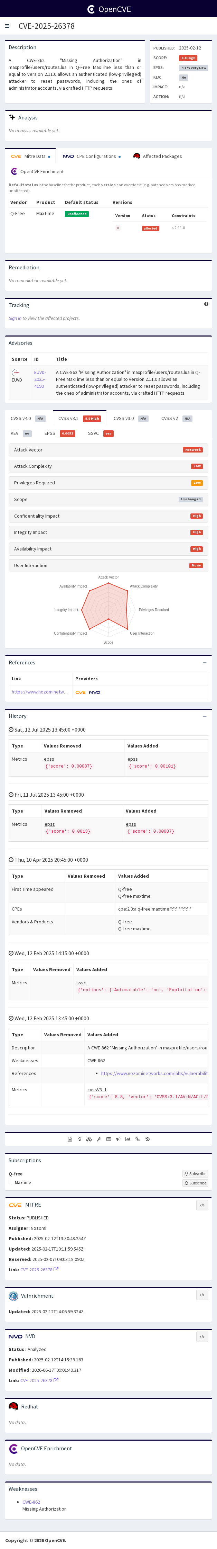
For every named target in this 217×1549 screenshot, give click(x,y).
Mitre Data (30, 156)
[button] (7, 26)
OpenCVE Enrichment (37, 171)
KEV (21, 433)
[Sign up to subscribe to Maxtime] (195, 1183)
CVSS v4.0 (28, 418)
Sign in (15, 318)
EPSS (60, 433)
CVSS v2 (177, 418)
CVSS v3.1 (79, 418)
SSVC (101, 433)
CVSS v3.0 (131, 418)
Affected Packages (157, 156)
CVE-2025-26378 (47, 25)
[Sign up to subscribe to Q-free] (195, 1174)
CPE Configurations (92, 156)
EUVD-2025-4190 (40, 379)
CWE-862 (31, 1502)
